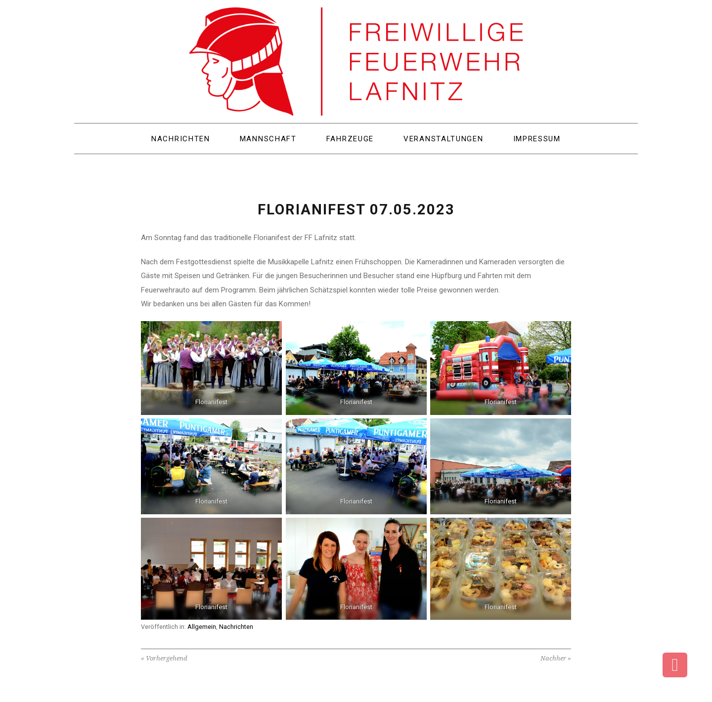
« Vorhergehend (164, 658)
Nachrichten (236, 626)
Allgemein (201, 626)
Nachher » (555, 658)
